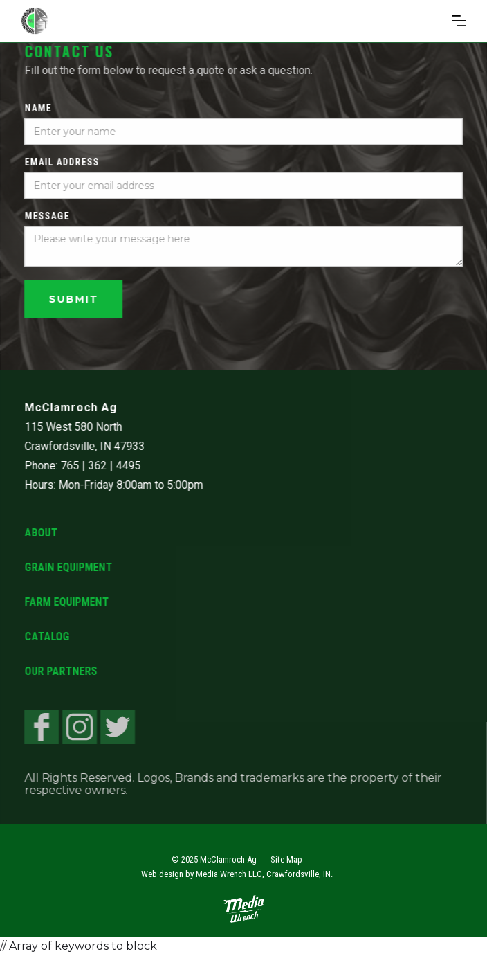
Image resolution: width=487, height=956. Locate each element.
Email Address (61, 162)
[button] (458, 21)
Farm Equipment (66, 601)
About (40, 532)
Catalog (46, 636)
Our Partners (60, 671)
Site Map (286, 859)
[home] (81, 21)
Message (46, 216)
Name (37, 108)
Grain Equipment (68, 567)
